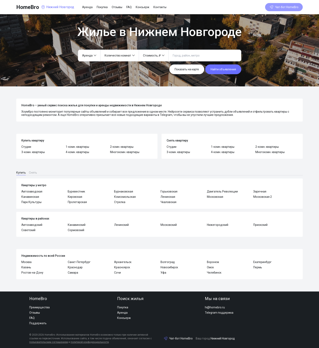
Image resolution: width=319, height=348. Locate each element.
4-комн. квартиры (77, 152)
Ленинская (168, 196)
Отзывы (117, 7)
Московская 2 (262, 196)
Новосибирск (169, 267)
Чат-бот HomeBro (283, 7)
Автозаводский (31, 224)
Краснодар (75, 267)
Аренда (87, 7)
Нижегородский (217, 224)
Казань (26, 267)
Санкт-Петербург (79, 262)
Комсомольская (125, 196)
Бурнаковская (123, 191)
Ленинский (121, 224)
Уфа (163, 272)
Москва (26, 262)
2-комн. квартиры (121, 146)
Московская (215, 196)
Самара (73, 272)
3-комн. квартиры (33, 152)
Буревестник (76, 191)
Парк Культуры (31, 202)
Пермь (257, 267)
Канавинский (76, 224)
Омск (210, 267)
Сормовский (76, 230)
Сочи (117, 272)
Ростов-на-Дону (32, 272)
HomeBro (27, 7)
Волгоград (168, 262)
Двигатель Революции (222, 191)
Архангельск (122, 262)
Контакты (159, 7)
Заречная (259, 191)
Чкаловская (168, 202)
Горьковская (169, 191)
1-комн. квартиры (77, 146)
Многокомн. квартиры (124, 152)
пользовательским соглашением (48, 342)
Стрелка (119, 202)
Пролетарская (77, 202)
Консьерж (142, 7)
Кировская (75, 196)
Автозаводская (31, 191)
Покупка (102, 7)
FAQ (129, 7)
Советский (28, 230)
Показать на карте (187, 69)
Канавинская (30, 196)
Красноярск (122, 267)
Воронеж (213, 262)
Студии (26, 146)
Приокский (260, 224)
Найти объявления (223, 69)
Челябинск (214, 272)
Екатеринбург (262, 262)
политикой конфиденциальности (90, 342)
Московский (169, 224)
